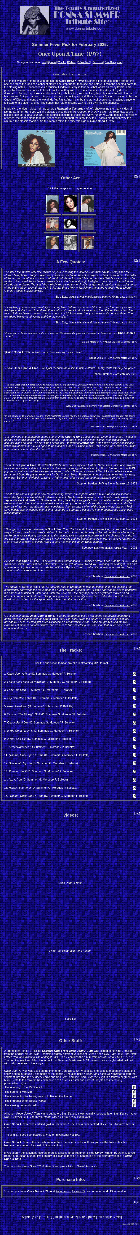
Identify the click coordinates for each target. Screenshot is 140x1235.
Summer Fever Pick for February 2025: (70, 44)
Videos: (70, 815)
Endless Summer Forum (107, 547)
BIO (56, 1217)
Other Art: (70, 178)
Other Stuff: (70, 1040)
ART (35, 1217)
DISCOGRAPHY (68, 1217)
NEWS (92, 1217)
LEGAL (83, 1217)
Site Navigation (113, 62)
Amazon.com (63, 1191)
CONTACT (115, 1217)
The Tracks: (70, 650)
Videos (71, 62)
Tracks (62, 62)
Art (44, 62)
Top (137, 176)
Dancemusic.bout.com (116, 576)
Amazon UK (78, 1191)
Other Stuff (84, 62)
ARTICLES (45, 1217)
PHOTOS (103, 1217)
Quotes (52, 62)
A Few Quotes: (70, 261)
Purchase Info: (70, 1179)
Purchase (98, 62)
